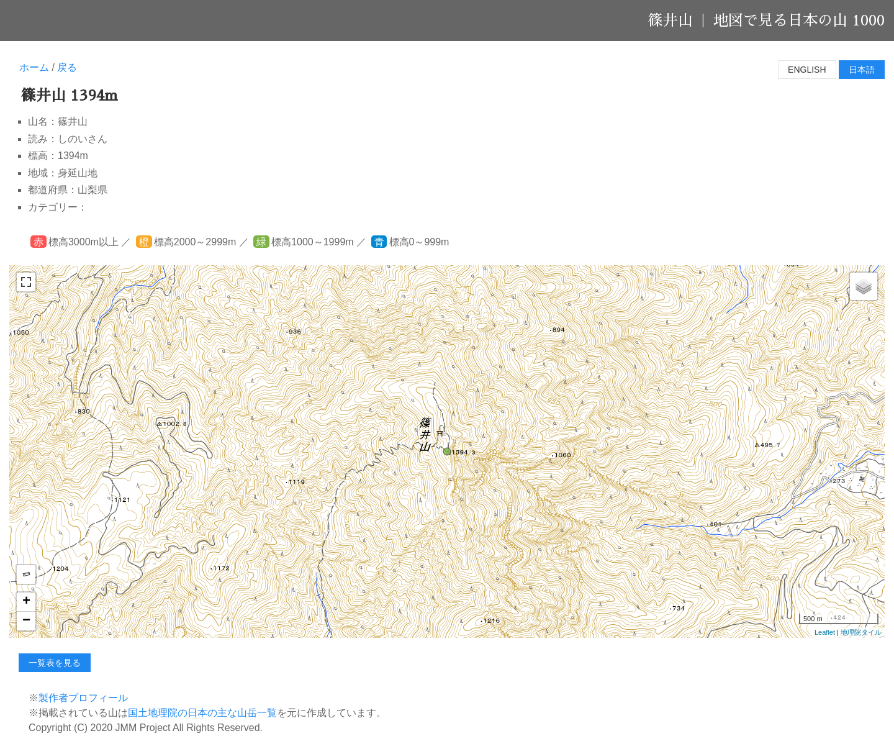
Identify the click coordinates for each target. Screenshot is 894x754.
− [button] (26, 621)
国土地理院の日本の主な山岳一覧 (202, 712)
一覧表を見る (55, 663)
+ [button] (26, 602)
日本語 (862, 70)
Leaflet (825, 632)
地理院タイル (861, 632)
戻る (67, 67)
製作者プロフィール (83, 698)
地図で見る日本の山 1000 (799, 20)
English (807, 70)
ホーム (34, 67)
